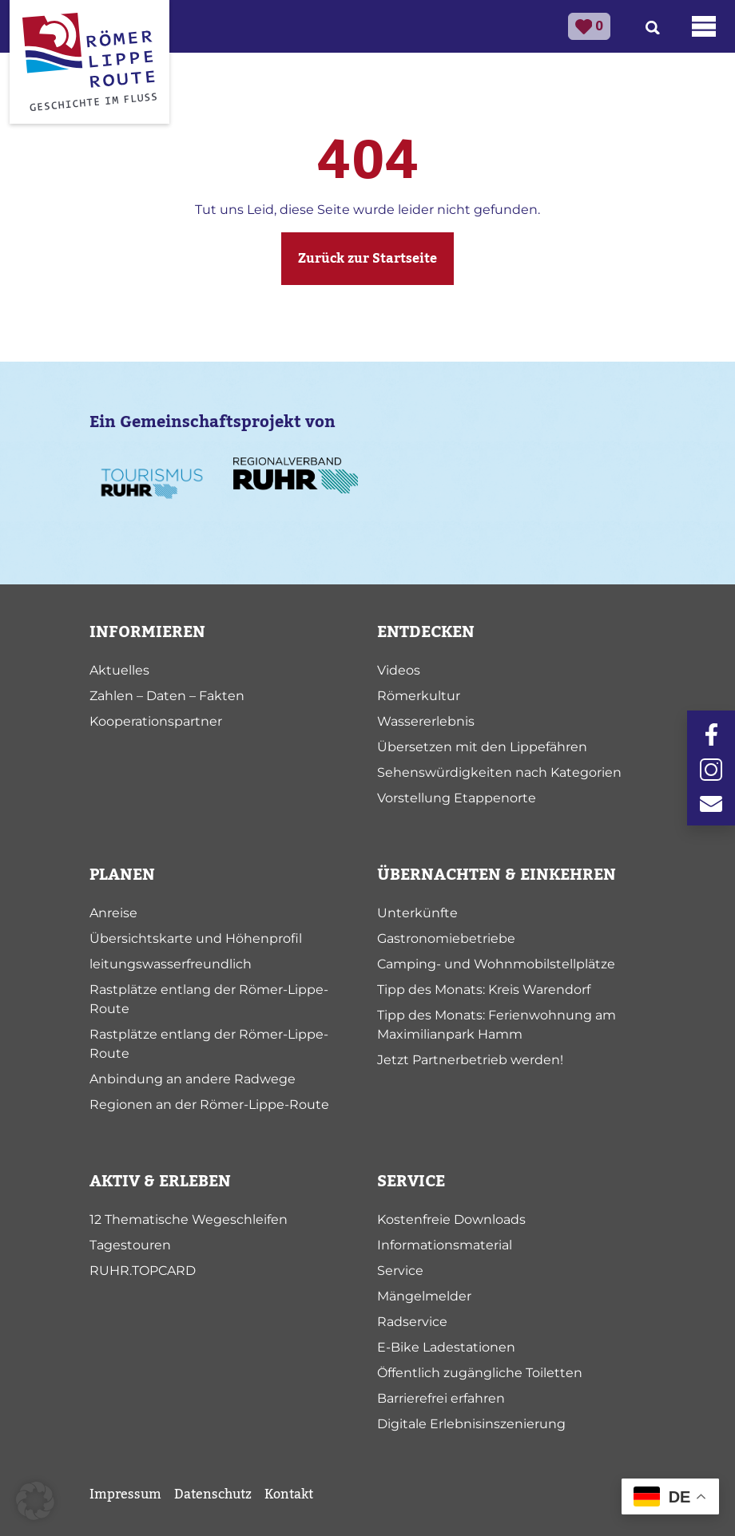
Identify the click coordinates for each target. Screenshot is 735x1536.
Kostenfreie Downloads (451, 1219)
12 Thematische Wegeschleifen (188, 1219)
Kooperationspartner (155, 721)
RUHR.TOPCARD (142, 1270)
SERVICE (411, 1181)
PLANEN (122, 875)
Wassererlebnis (426, 721)
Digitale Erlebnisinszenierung (471, 1423)
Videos (398, 670)
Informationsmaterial (444, 1245)
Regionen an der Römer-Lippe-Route (209, 1104)
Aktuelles (119, 670)
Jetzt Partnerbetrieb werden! (470, 1059)
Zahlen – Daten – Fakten (166, 695)
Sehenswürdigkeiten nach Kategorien (499, 772)
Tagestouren (130, 1245)
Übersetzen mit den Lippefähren (482, 746)
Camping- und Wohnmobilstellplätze (496, 964)
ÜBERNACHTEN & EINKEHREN (496, 875)
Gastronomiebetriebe (446, 938)
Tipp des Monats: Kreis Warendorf (483, 989)
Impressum (125, 1494)
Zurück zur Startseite (367, 258)
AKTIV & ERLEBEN (160, 1181)
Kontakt (288, 1494)
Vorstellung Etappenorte (456, 798)
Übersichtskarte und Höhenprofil (195, 938)
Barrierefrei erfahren (441, 1398)
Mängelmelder (424, 1296)
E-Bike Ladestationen (446, 1347)
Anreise (113, 912)
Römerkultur (418, 695)
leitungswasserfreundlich (170, 964)
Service (400, 1270)
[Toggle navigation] (703, 26)
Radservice (412, 1321)
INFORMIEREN (147, 632)
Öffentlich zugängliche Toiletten (479, 1372)
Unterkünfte (417, 912)
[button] (35, 1501)
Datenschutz (213, 1494)
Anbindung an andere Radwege (192, 1079)
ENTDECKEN (426, 632)
